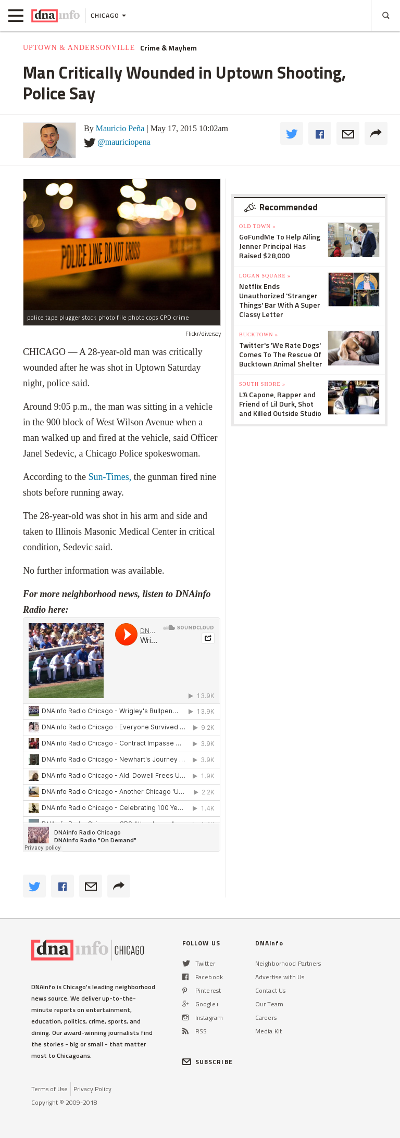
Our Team (269, 1004)
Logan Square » (265, 276)
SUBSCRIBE (207, 1062)
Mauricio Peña (120, 128)
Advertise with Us (279, 977)
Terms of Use (49, 1089)
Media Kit (268, 1031)
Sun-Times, (109, 477)
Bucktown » (258, 334)
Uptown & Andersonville (79, 48)
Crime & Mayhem (168, 48)
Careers (266, 1017)
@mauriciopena (124, 141)
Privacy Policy (92, 1089)
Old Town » (257, 226)
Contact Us (270, 990)
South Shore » (262, 384)
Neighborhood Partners (288, 963)
